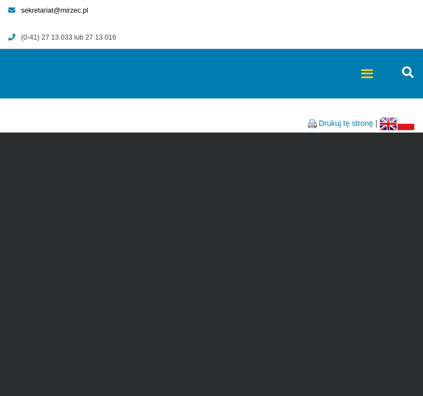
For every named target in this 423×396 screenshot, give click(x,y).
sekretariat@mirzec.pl (48, 10)
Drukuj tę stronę (346, 123)
